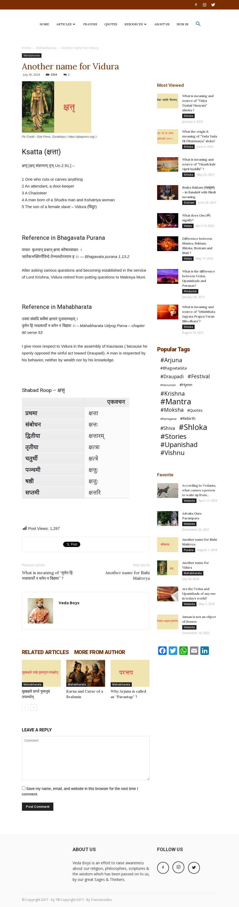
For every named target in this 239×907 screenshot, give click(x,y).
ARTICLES (66, 24)
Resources (135, 24)
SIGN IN (182, 24)
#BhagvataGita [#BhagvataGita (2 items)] (173, 368)
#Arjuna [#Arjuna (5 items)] (171, 360)
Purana (189, 550)
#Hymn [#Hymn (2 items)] (186, 384)
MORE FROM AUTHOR (99, 652)
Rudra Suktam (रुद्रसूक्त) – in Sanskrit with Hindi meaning (199, 192)
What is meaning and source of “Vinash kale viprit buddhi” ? (199, 164)
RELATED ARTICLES (45, 652)
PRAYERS (90, 24)
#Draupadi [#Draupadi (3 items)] (172, 376)
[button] (198, 25)
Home (26, 48)
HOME (44, 24)
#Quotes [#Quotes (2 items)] (195, 410)
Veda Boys (69, 602)
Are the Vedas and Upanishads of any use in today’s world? (199, 593)
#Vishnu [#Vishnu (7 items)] (172, 452)
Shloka (188, 116)
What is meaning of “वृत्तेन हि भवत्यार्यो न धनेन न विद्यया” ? (47, 575)
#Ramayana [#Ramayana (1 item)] (168, 419)
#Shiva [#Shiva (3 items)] (167, 428)
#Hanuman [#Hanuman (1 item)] (168, 385)
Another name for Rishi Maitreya (127, 575)
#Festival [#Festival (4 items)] (199, 376)
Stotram (189, 202)
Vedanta (189, 500)
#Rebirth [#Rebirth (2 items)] (187, 418)
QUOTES (110, 24)
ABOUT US (161, 24)
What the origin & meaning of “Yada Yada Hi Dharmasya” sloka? (199, 136)
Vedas (188, 226)
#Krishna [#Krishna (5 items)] (172, 393)
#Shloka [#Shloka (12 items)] (193, 427)
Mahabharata (46, 48)
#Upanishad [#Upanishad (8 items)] (179, 444)
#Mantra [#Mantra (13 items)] (175, 401)
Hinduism (190, 291)
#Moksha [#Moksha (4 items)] (172, 409)
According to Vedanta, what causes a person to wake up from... (199, 490)
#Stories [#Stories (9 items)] (173, 436)
